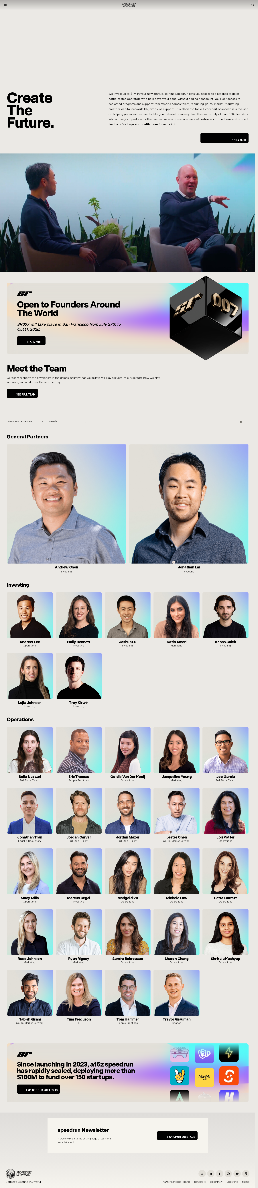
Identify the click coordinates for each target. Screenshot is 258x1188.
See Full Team (25, 394)
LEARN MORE (35, 342)
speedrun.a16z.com (143, 124)
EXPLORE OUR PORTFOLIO (42, 1090)
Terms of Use (200, 1182)
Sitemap (245, 1182)
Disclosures (232, 1182)
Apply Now (239, 140)
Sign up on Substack (181, 1137)
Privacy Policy (216, 1182)
